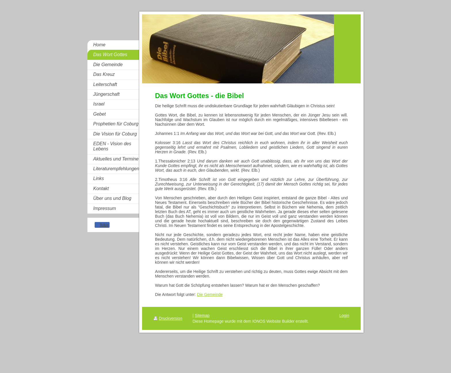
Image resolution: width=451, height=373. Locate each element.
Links (98, 178)
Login (344, 315)
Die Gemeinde (108, 64)
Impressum (104, 208)
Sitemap (202, 315)
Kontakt (101, 188)
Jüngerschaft (106, 94)
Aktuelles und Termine (116, 158)
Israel (98, 104)
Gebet (99, 114)
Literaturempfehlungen (116, 168)
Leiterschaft (105, 84)
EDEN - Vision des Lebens (112, 146)
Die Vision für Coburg (115, 133)
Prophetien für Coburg (115, 123)
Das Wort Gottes (110, 54)
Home (99, 44)
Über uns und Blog (112, 198)
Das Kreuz (104, 74)
